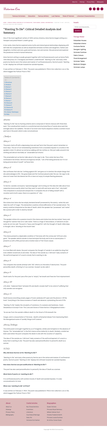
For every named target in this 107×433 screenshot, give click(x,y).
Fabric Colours (78, 55)
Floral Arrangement (80, 58)
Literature (29, 412)
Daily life (29, 417)
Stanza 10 (9, 107)
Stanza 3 (8, 91)
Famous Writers (43, 16)
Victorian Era (11, 9)
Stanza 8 (9, 103)
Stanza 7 (8, 100)
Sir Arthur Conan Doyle (54, 420)
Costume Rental (79, 47)
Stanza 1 (8, 87)
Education (31, 16)
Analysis (8, 84)
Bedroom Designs (80, 64)
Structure (8, 82)
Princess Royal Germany (54, 409)
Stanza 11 (9, 110)
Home (4, 22)
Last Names (55, 16)
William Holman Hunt (53, 412)
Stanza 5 (8, 96)
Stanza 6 (8, 98)
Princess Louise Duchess (55, 417)
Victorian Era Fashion (33, 420)
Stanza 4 (8, 94)
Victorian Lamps (79, 67)
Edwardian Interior (80, 44)
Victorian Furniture (80, 52)
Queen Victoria (51, 407)
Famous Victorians (18, 16)
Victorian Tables (79, 61)
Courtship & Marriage (33, 415)
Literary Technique (12, 112)
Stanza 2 (8, 89)
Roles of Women (68, 16)
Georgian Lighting (80, 50)
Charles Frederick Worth (54, 415)
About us (74, 2)
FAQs (7, 114)
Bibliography (100, 2)
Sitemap (82, 2)
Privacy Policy (91, 2)
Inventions (29, 409)
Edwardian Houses (80, 41)
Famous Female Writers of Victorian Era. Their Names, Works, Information (30, 22)
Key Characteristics (32, 407)
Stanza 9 (9, 105)
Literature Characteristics (86, 16)
